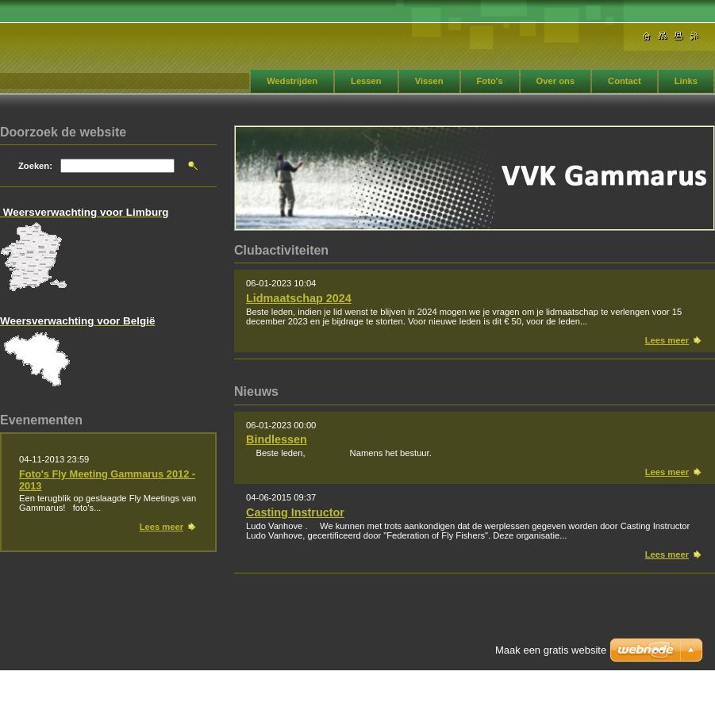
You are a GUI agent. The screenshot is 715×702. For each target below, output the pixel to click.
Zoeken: (35, 166)
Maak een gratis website (550, 650)
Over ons (555, 81)
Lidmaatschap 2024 (299, 298)
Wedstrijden (292, 81)
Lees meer (667, 340)
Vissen (429, 81)
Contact (624, 81)
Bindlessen (276, 439)
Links (686, 81)
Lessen (366, 81)
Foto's (490, 81)
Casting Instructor (295, 512)
